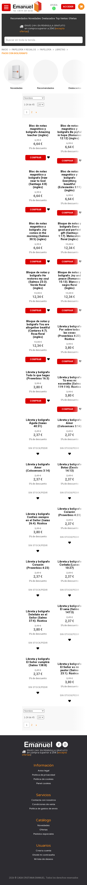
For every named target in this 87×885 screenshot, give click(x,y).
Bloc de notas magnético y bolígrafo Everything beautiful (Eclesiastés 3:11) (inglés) (69, 181)
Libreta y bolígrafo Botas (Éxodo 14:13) (69, 467)
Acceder (68, 6)
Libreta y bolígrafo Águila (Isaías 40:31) (38, 423)
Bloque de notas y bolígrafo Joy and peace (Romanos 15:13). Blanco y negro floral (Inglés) (69, 280)
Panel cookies (43, 783)
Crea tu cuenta (43, 850)
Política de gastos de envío (43, 808)
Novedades (34, 18)
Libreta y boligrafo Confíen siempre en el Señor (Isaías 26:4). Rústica (38, 518)
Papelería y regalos (24, 49)
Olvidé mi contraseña (43, 855)
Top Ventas (62, 18)
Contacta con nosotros (43, 800)
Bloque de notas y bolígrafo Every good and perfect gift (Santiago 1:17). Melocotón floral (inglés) (69, 231)
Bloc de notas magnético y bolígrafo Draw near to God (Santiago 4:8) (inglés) (37, 179)
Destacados (48, 18)
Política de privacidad (43, 775)
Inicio (5, 49)
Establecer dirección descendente (47, 98)
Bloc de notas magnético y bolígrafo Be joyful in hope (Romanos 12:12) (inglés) (69, 132)
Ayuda (53, 5)
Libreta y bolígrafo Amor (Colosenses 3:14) (69, 423)
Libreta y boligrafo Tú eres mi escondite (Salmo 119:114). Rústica (69, 382)
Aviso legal (43, 770)
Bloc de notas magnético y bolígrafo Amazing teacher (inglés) (38, 130)
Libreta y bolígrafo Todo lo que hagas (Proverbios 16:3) (38, 375)
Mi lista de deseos (43, 859)
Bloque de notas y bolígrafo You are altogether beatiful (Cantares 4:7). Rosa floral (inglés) (38, 329)
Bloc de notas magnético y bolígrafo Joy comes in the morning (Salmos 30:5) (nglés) (38, 231)
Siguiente (36, 112)
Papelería (45, 49)
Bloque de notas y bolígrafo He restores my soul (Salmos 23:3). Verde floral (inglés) (38, 280)
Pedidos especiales (43, 834)
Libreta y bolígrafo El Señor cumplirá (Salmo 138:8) (38, 662)
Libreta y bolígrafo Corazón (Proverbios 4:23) (69, 512)
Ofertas (73, 18)
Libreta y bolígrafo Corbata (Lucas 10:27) (69, 565)
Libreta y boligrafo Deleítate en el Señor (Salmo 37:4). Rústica (38, 616)
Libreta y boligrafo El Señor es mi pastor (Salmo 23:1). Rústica (69, 668)
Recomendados (18, 18)
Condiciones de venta (43, 804)
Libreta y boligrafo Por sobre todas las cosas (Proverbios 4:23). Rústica (69, 333)
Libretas (60, 49)
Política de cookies (43, 779)
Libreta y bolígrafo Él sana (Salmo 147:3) (69, 609)
